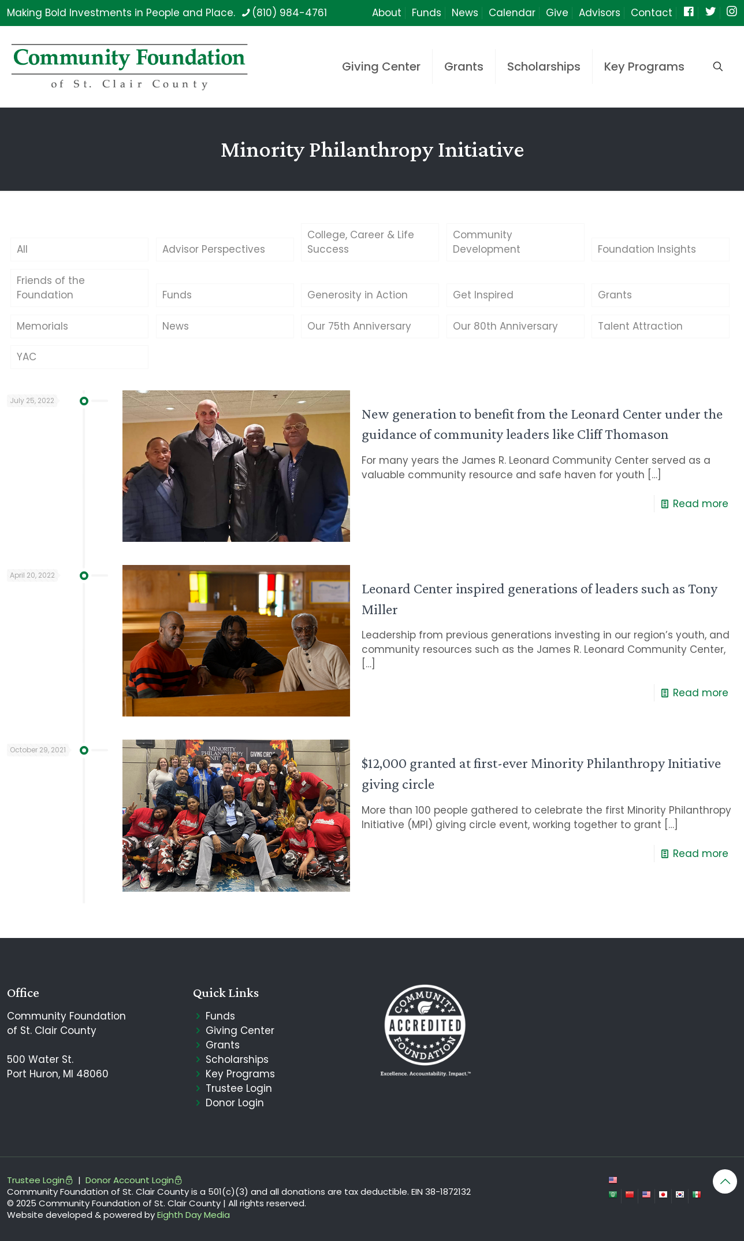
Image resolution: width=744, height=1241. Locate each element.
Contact (651, 13)
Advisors (599, 13)
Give (557, 13)
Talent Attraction (640, 326)
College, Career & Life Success (360, 242)
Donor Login (235, 1103)
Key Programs (240, 1074)
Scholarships (237, 1059)
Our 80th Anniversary (505, 326)
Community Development (486, 242)
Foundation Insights (647, 249)
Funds (426, 13)
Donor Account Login (134, 1180)
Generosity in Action (357, 295)
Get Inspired (483, 295)
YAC (26, 357)
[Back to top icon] (725, 1181)
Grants (615, 295)
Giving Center (240, 1030)
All (22, 249)
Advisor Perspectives (213, 249)
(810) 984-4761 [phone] (289, 13)
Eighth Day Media (193, 1215)
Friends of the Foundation (51, 288)
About (386, 13)
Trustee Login (239, 1088)
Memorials (42, 326)
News (465, 13)
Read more (700, 504)
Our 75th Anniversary (359, 326)
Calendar (512, 13)
